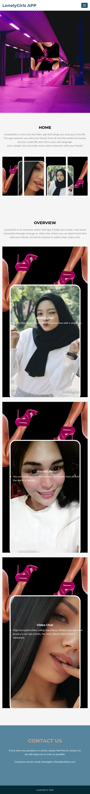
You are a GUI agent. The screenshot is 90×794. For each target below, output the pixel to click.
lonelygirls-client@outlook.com (58, 761)
